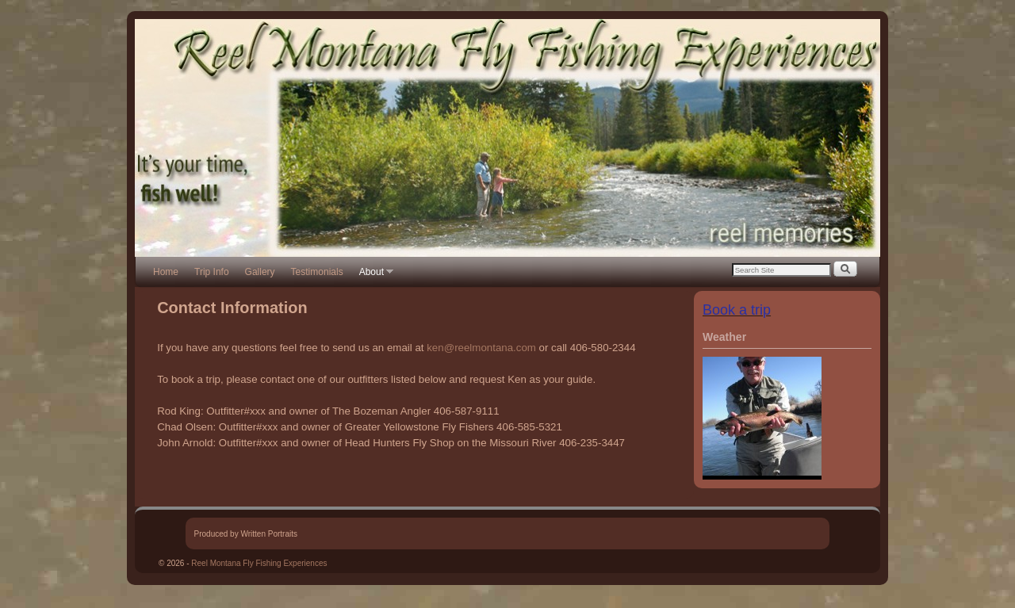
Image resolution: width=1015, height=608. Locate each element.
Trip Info (211, 271)
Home (165, 271)
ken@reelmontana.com (481, 348)
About (372, 276)
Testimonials (317, 271)
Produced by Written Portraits (245, 534)
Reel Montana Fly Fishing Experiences (259, 563)
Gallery (260, 271)
